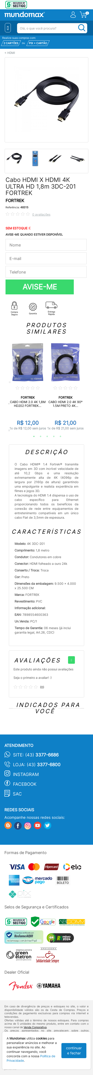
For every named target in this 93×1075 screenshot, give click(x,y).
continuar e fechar (74, 1050)
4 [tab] (51, 436)
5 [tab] (58, 436)
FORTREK (15, 200)
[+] (71, 660)
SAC (17, 794)
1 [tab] (32, 436)
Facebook (24, 784)
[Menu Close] (8, 27)
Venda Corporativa (35, 1027)
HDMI (11, 53)
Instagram (26, 774)
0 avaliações (41, 214)
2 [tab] (38, 436)
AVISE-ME (40, 286)
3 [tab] (45, 436)
